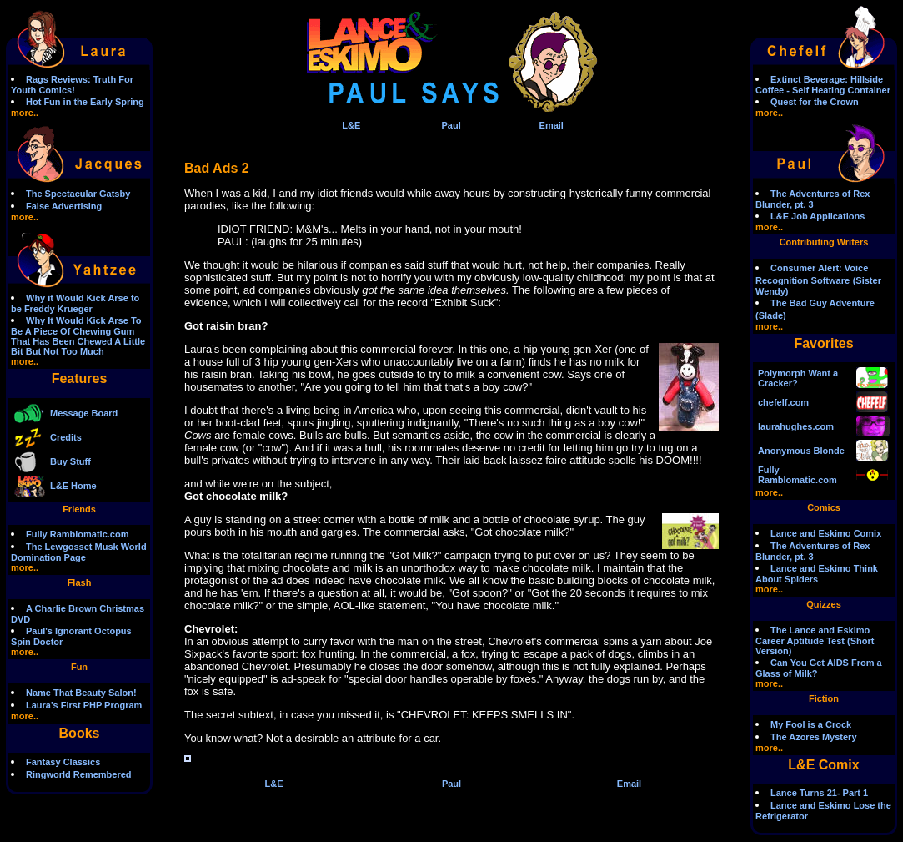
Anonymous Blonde (801, 451)
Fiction (824, 698)
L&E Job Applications (817, 216)
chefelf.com (783, 402)
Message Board (84, 413)
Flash (80, 582)
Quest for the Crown (814, 102)
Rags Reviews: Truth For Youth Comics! (72, 84)
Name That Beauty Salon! (81, 693)
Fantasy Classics (63, 762)
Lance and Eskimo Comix (825, 533)
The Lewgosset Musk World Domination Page (79, 552)
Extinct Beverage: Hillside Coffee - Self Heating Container (822, 84)
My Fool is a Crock (810, 724)
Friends (79, 509)
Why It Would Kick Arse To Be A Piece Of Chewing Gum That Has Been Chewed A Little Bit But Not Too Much (78, 335)
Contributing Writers (824, 242)
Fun (79, 667)
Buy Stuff (70, 461)
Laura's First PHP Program (84, 705)
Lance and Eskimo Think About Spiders (816, 573)
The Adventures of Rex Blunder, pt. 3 (812, 199)
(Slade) (770, 315)
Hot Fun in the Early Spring (85, 102)
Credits (66, 437)
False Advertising (64, 206)
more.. (24, 113)
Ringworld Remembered (79, 774)
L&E (351, 125)
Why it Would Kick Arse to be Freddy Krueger (75, 303)
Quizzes (823, 604)
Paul (450, 125)
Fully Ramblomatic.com (77, 534)
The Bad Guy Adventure (822, 303)
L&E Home (73, 486)
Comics (823, 507)
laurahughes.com (796, 426)
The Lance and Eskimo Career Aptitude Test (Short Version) (814, 640)
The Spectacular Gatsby (78, 194)
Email (551, 125)
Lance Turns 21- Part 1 (819, 793)
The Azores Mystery (813, 737)
